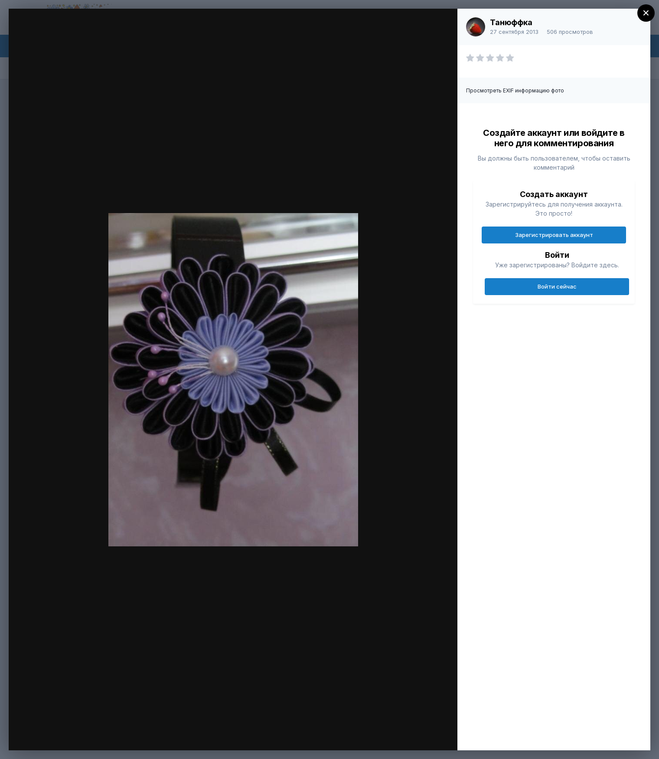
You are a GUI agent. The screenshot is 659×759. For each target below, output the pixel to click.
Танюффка (511, 22)
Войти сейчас (557, 286)
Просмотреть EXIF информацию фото (515, 90)
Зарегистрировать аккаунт (554, 234)
